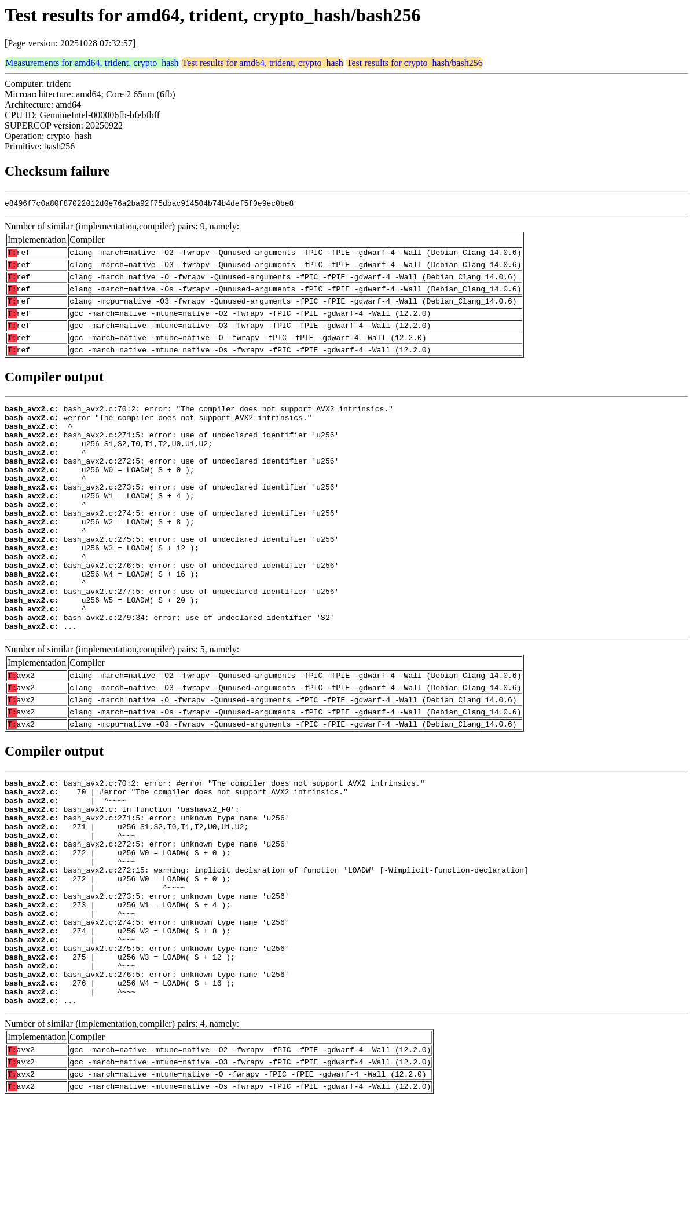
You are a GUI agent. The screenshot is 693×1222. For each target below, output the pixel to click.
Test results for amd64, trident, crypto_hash (262, 63)
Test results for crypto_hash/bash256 (415, 63)
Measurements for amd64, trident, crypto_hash (91, 63)
